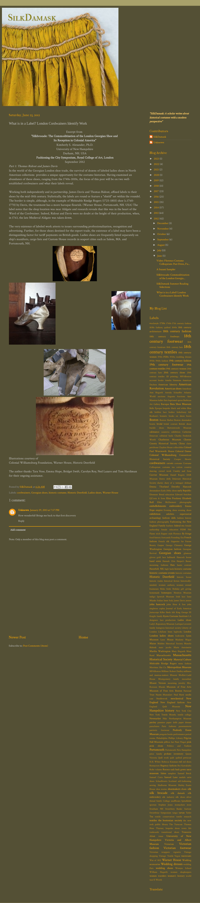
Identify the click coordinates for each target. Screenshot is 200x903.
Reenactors (155, 765)
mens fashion (184, 663)
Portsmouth (157, 750)
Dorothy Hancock (181, 486)
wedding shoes (164, 868)
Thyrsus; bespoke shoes (168, 828)
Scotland (173, 781)
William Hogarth (159, 872)
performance (179, 734)
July (159, 250)
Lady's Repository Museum (162, 624)
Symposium (166, 812)
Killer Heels (165, 612)
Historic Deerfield (77, 492)
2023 (157, 158)
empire (159, 510)
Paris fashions (169, 726)
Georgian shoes (39, 492)
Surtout (187, 808)
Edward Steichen (183, 494)
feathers (169, 525)
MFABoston (155, 671)
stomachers (180, 804)
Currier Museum (159, 475)
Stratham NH (156, 808)
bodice (172, 412)
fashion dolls (169, 518)
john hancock (157, 604)
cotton (179, 467)
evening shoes (184, 510)
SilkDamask (32, 17)
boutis (152, 424)
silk (189, 789)
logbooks (178, 631)
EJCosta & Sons (157, 498)
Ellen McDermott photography (174, 502)
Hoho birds (165, 588)
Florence (177, 533)
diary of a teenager (173, 482)
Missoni (173, 675)
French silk (163, 541)
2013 (156, 213)
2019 (156, 180)
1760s (168, 323)
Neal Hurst (179, 694)
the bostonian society (170, 820)
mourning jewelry (176, 683)
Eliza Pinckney (173, 498)
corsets (170, 463)
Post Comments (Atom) (35, 646)
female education (169, 529)
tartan (182, 812)
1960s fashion (162, 360)
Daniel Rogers (177, 474)
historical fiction (171, 581)
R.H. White (155, 761)
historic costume (57, 492)
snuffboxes (175, 801)
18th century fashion (177, 331)
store (189, 804)
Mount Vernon (158, 683)
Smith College (163, 801)
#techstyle (154, 323)
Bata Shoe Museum (180, 404)
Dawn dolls (165, 478)
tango (175, 812)
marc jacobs (165, 647)
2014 (156, 207)
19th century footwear (166, 364)
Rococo (166, 769)
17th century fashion (181, 323)
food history (155, 537)
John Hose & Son (176, 604)
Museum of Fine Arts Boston (166, 691)
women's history (176, 876)
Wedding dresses (171, 864)
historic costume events (162, 573)
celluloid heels (166, 435)
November (163, 228)
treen (160, 836)
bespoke (166, 408)
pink (189, 742)
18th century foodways (164, 336)
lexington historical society (168, 627)
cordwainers (23, 492)
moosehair (186, 679)
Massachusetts (164, 655)
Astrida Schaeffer (173, 392)
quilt (172, 757)
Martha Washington (160, 651)
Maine (153, 643)
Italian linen (162, 600)
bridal (159, 424)
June (160, 256)
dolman (187, 482)
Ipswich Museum (165, 596)
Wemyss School (183, 868)
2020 (157, 175)
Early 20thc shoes (169, 490)
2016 (156, 196)
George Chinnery (174, 545)
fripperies (175, 541)
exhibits (170, 514)
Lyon (162, 639)
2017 (156, 191)
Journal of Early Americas (178, 608)
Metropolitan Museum (179, 667)
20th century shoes (174, 372)
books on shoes (177, 416)
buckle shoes (157, 427)
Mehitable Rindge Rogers (163, 663)
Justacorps (154, 612)
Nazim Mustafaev (164, 694)
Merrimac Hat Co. (158, 667)
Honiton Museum (182, 592)
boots (188, 416)
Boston (154, 420)
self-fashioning (184, 781)
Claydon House (166, 447)
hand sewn (155, 561)
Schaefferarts (161, 781)
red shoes (187, 761)
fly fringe (186, 533)
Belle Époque (156, 408)
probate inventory (173, 754)
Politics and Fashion (179, 745)
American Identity (167, 384)
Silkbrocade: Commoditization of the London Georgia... (173, 276)
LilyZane (162, 631)
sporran (153, 804)
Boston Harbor (166, 420)
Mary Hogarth (178, 651)
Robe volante (156, 769)
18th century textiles (170, 349)
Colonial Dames (183, 451)
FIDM (183, 529)
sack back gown (178, 769)
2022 (157, 164)
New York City (183, 710)
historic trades (156, 581)
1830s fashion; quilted (160, 327)
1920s (166, 357)
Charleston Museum (169, 439)
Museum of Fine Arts (179, 687)
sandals (182, 777)
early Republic (184, 490)
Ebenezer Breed (157, 494)
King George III (183, 612)
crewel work (165, 471)
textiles (153, 820)
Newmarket (155, 718)
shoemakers (174, 789)
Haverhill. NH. (157, 569)
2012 (156, 218)
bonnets (163, 416)
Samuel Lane (170, 777)
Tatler (188, 812)
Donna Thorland (159, 486)
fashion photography (159, 521)
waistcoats (186, 856)
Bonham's (154, 416)
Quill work (163, 757)
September (163, 239)
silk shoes (180, 797)
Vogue (177, 856)
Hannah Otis (169, 561)
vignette (177, 852)
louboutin (179, 635)
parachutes (154, 726)
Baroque (165, 404)
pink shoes (156, 746)
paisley (153, 722)
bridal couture (170, 424)
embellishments (158, 506)
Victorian (169, 844)
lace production (168, 620)
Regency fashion (168, 765)
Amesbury (186, 388)
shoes (184, 789)
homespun (166, 592)
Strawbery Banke (173, 808)
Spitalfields (186, 801)
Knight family (156, 616)
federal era (179, 525)
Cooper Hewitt (182, 459)
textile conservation (164, 816)
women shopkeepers (180, 872)
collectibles (178, 447)
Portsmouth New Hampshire (178, 750)
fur (182, 541)
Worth (159, 879)
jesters (188, 600)
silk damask (178, 793)
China (182, 443)
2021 (156, 169)
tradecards (154, 832)
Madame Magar (183, 639)
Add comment (17, 530)
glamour (187, 553)
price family (156, 753)
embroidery (175, 506)
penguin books (166, 734)
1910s (160, 356)
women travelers (158, 876)
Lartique (179, 624)
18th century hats (174, 347)
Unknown (23, 510)
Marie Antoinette (182, 647)
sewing (153, 785)
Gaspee (160, 545)
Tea (151, 816)
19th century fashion (180, 360)
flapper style (166, 533)
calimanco (154, 432)
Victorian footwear (177, 848)
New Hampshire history (170, 708)
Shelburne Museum (167, 785)
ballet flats (163, 400)
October (162, 234)
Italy (171, 600)
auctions (161, 396)
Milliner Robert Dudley (172, 671)
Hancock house (184, 557)
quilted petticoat (183, 757)
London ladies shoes (162, 635)
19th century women (176, 368)
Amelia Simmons (173, 380)
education (169, 494)
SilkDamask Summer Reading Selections (172, 285)
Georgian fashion (172, 549)
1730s (162, 323)
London (187, 631)
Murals (162, 687)
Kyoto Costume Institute (175, 616)
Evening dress (170, 510)
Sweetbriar (154, 812)
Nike (165, 718)
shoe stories (161, 789)
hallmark (171, 557)
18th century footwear (170, 338)
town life (186, 828)
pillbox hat (169, 742)
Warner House (110, 492)
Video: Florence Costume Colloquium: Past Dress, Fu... (173, 262)
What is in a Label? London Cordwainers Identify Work (173, 294)
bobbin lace (160, 412)
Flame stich (155, 533)
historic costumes (183, 573)
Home (83, 637)
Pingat (183, 742)
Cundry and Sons (182, 471)
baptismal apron (175, 400)
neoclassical (177, 698)
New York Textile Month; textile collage (170, 714)
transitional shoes (170, 832)
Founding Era (177, 537)
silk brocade (158, 793)
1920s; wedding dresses (180, 356)
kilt (173, 612)
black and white (178, 408)
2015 (156, 202)
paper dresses (185, 722)
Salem (163, 773)
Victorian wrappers (160, 852)
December (163, 223)
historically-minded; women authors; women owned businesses (170, 585)
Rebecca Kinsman (170, 761)
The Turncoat (176, 824)
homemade (154, 592)
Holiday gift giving (181, 588)
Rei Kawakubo (184, 765)
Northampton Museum (180, 718)
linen (170, 631)
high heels (169, 569)
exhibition (155, 514)
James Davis (179, 600)
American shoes (173, 388)
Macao (170, 639)
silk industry (168, 797)
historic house (184, 577)
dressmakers (155, 490)
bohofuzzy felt (184, 412)
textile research (183, 816)
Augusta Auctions (176, 396)
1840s (174, 327)
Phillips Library (175, 738)
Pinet (177, 742)
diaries (160, 482)
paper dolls (171, 722)
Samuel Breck (184, 773)
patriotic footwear (159, 730)
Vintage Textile (166, 856)
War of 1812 (155, 860)
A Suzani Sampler (166, 269)
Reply (21, 521)
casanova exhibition (170, 431)
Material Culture (182, 659)
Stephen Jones (165, 804)
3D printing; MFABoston (178, 376)
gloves (152, 557)
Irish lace (180, 596)
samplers (172, 773)
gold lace (161, 557)
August (161, 245)
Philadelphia (161, 738)
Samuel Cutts (156, 777)
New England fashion (172, 702)
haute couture (184, 565)
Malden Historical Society (170, 643)
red (180, 761)
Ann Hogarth (156, 392)
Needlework (161, 698)
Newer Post (17, 637)
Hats (172, 565)
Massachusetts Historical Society (170, 657)
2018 (156, 186)
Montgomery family (168, 679)
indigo (152, 596)
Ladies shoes (94, 492)
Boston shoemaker (182, 420)
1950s (152, 360)
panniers (161, 722)
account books (156, 380)
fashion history (184, 518)
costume (178, 463)
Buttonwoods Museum (179, 427)
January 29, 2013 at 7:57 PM (44, 510)
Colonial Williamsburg (163, 455)
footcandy (165, 537)
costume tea (168, 467)
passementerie (185, 726)
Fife (189, 529)
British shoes (185, 424)
